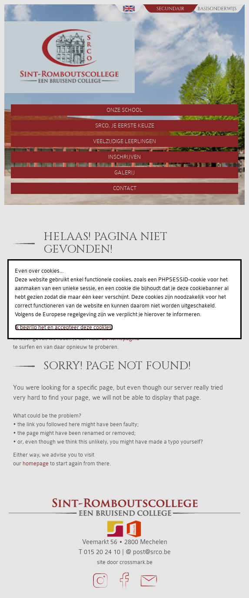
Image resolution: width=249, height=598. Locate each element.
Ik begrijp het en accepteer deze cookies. (64, 327)
